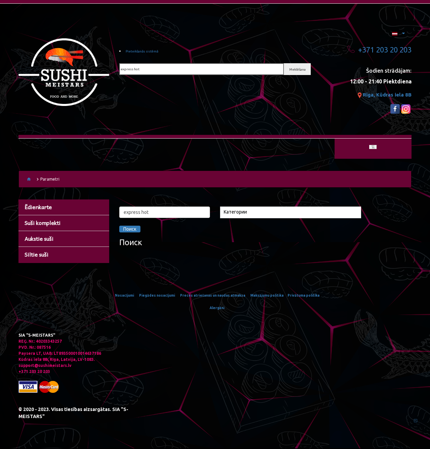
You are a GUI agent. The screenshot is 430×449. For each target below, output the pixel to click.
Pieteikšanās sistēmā (147, 52)
